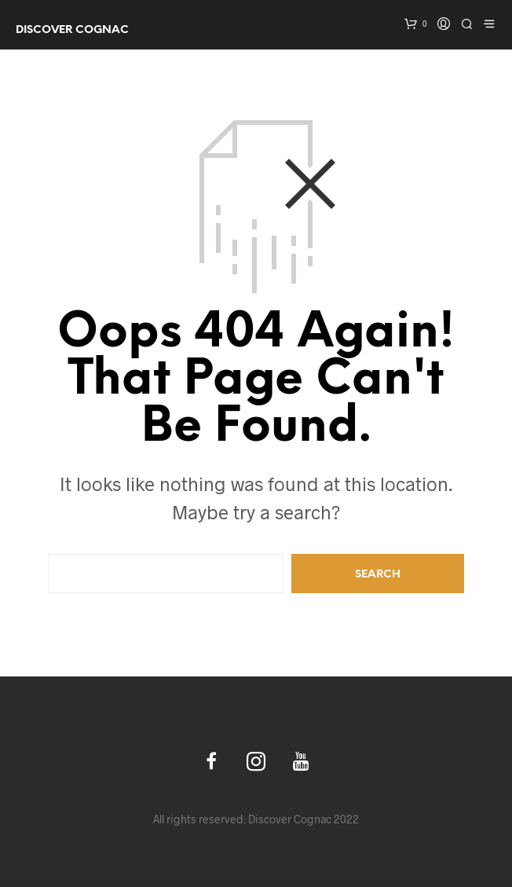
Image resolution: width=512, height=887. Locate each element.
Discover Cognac (72, 30)
